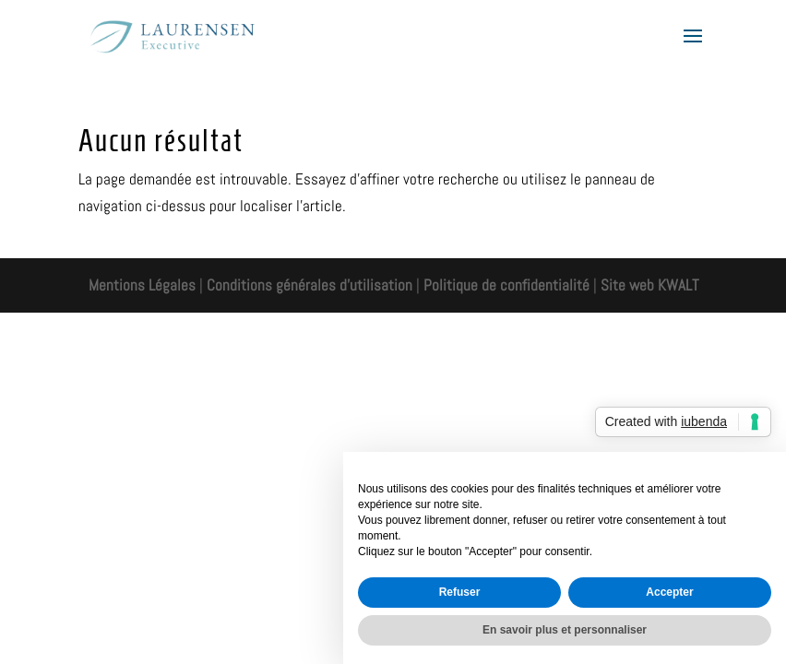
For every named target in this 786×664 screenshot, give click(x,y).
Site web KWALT (649, 285)
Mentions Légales (142, 285)
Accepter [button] (669, 592)
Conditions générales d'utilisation (307, 285)
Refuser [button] (460, 592)
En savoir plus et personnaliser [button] (564, 629)
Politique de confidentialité (506, 285)
